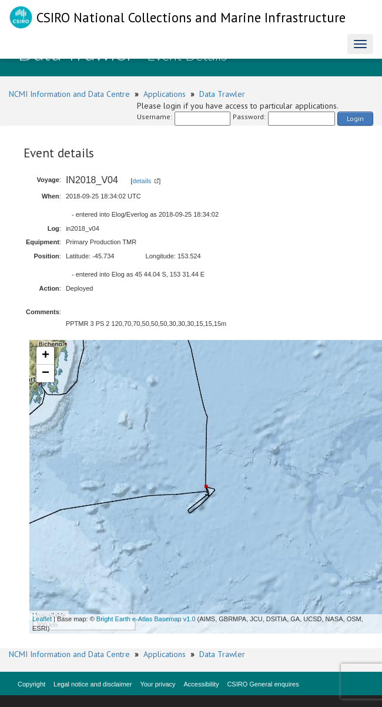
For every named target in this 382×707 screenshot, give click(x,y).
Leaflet (42, 618)
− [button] (45, 373)
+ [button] (45, 356)
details (141, 180)
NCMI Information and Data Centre (69, 94)
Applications (164, 94)
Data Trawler (222, 94)
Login (355, 118)
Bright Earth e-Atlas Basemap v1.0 (146, 618)
